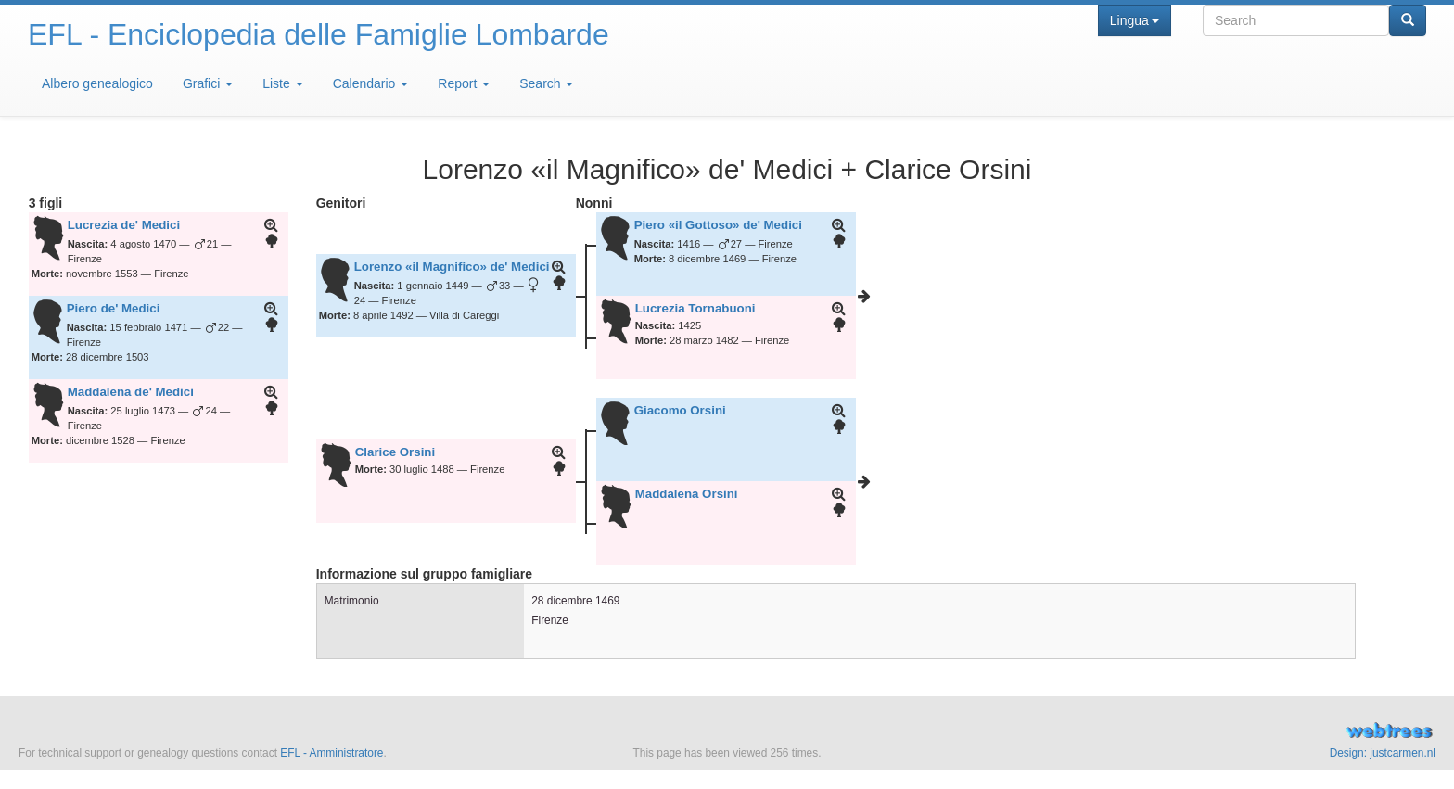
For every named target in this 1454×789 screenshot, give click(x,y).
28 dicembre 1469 (575, 600)
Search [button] (546, 83)
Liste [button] (282, 83)
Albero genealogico (97, 83)
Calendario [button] (371, 83)
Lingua (1134, 20)
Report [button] (464, 83)
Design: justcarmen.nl (1382, 752)
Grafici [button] (208, 83)
